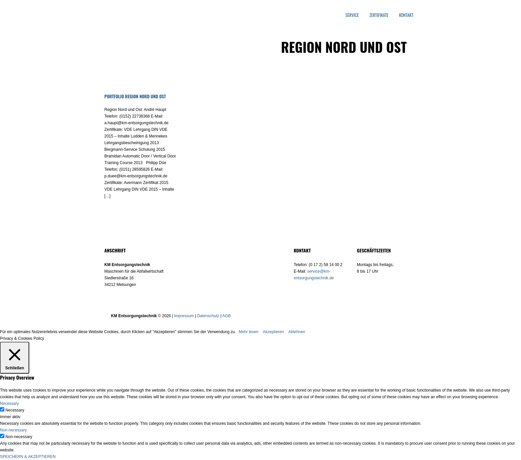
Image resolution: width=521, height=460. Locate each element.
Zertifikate (378, 15)
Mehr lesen (248, 331)
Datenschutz (208, 316)
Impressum (184, 316)
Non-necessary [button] (13, 430)
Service (352, 15)
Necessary (14, 410)
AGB (226, 316)
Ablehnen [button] (296, 331)
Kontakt (406, 15)
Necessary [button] (9, 403)
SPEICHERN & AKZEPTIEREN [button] (27, 456)
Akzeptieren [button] (273, 331)
